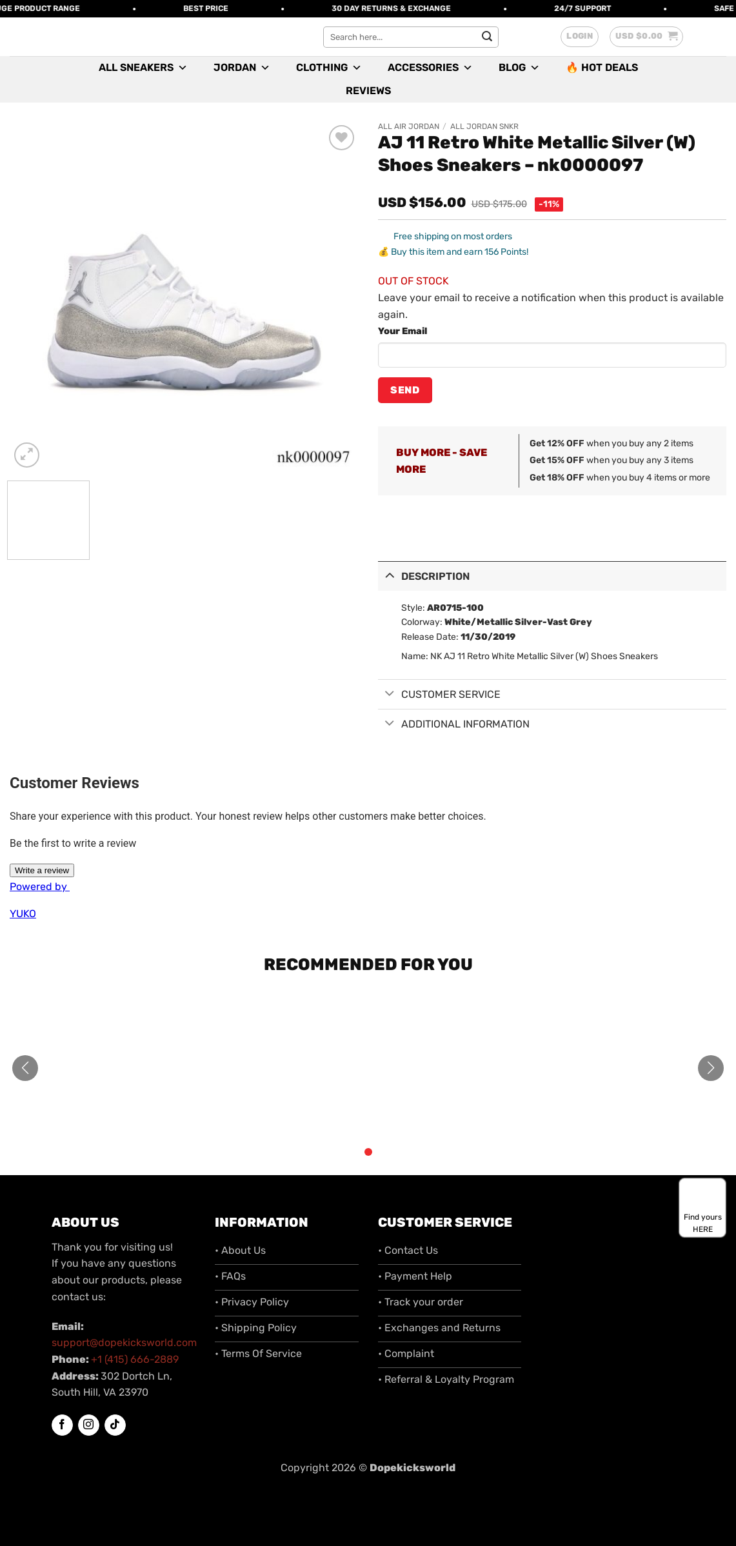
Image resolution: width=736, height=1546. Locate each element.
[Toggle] (389, 575)
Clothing (329, 67)
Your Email (402, 331)
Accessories (430, 67)
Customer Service (439, 695)
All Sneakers (143, 67)
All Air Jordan (408, 126)
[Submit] (487, 37)
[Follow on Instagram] (88, 1425)
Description (424, 575)
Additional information (454, 724)
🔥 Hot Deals (602, 67)
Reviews (368, 90)
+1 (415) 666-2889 (135, 1359)
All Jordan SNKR (484, 126)
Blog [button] (519, 67)
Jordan (242, 67)
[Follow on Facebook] (62, 1425)
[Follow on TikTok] (115, 1425)
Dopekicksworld (412, 1468)
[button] (580, 36)
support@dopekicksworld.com (124, 1342)
